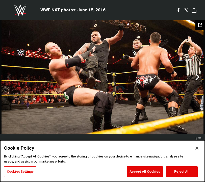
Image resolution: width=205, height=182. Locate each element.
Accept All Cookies (145, 171)
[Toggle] (194, 10)
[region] (102, 161)
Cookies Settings (20, 171)
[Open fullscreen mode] (200, 25)
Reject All (181, 171)
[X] (186, 10)
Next (196, 77)
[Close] (196, 148)
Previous (8, 77)
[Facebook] (178, 10)
